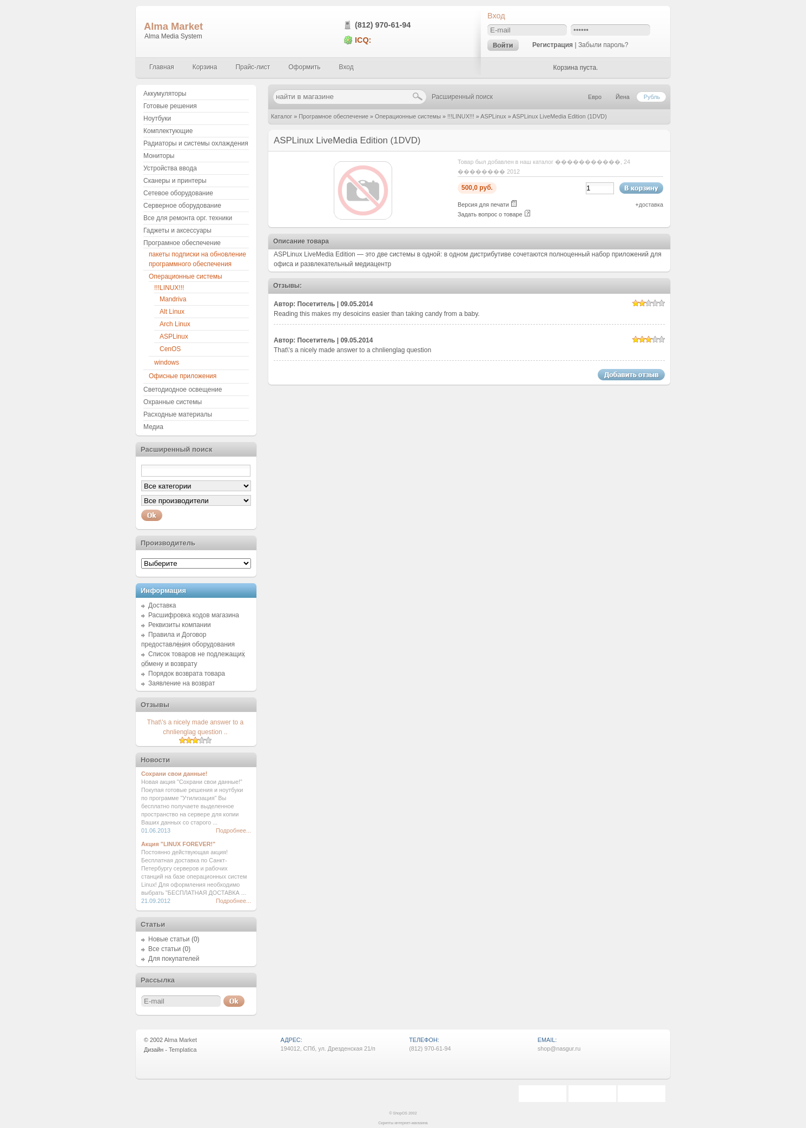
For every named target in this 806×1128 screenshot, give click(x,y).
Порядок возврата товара (186, 673)
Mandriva (173, 299)
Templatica (183, 1049)
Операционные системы (408, 116)
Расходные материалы (177, 414)
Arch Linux (175, 324)
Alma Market (173, 26)
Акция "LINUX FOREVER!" (178, 844)
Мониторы (158, 156)
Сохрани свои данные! (174, 773)
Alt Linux (172, 311)
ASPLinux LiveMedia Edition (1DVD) (559, 116)
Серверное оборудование (182, 205)
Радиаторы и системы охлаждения (195, 143)
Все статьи (164, 949)
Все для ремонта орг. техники (187, 218)
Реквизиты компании (179, 625)
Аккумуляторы (164, 93)
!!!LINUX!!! (460, 116)
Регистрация (552, 45)
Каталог (281, 116)
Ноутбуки (157, 118)
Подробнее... (233, 830)
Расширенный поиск (462, 97)
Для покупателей (173, 958)
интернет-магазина (411, 1123)
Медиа (153, 427)
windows (166, 362)
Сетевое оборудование (178, 193)
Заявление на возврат (181, 683)
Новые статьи (169, 939)
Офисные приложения (182, 376)
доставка (651, 204)
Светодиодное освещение (182, 389)
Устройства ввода (170, 168)
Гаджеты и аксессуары (177, 230)
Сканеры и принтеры (175, 180)
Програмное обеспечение (333, 116)
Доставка (162, 605)
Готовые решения (170, 106)
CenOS (170, 349)
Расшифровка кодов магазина (193, 615)
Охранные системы (172, 402)
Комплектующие (168, 131)
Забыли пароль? (603, 45)
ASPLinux (493, 116)
